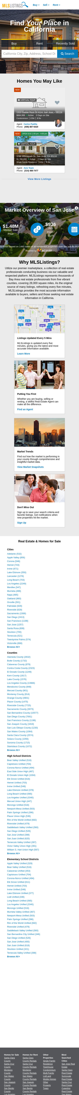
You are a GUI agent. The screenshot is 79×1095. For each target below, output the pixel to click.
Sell (45, 5)
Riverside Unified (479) (18, 823)
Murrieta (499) (14, 591)
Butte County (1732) (17, 660)
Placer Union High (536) (19, 816)
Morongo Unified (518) (18, 805)
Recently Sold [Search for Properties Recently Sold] (65, 43)
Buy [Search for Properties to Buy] (14, 43)
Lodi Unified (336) (16, 897)
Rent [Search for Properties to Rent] (39, 43)
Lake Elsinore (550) (16, 572)
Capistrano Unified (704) (19, 764)
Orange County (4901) (18, 698)
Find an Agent (25, 409)
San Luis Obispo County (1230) (22, 727)
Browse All (13, 647)
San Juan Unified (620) (18, 838)
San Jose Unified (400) (18, 941)
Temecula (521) (14, 635)
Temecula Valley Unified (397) (21, 842)
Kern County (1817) (16, 675)
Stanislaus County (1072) (19, 746)
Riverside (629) (14, 609)
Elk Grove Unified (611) (18, 882)
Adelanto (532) (14, 553)
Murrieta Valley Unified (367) (21, 912)
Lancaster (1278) (15, 576)
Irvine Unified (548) (16, 786)
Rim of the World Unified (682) (22, 820)
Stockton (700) (14, 632)
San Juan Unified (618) (18, 945)
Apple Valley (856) (16, 557)
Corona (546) (13, 561)
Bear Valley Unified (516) (19, 760)
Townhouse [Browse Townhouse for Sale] (48, 1067)
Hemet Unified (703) (17, 782)
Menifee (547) (14, 587)
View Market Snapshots (30, 467)
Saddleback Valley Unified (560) (22, 827)
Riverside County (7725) (19, 705)
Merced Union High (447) (19, 801)
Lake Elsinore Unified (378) (20, 790)
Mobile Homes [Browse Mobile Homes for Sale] (49, 1079)
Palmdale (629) (14, 606)
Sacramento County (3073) (20, 709)
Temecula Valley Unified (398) (21, 953)
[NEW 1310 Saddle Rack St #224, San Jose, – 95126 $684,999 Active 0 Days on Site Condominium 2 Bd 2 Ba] (39, 105)
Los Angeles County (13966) (21, 683)
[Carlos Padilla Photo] (58, 121)
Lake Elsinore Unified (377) (20, 893)
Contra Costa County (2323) (21, 668)
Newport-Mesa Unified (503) (21, 808)
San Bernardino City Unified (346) (23, 934)
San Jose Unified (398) (18, 834)
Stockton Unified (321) (18, 949)
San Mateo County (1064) (19, 731)
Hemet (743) (13, 565)
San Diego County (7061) (19, 716)
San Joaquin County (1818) (20, 724)
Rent (55, 5)
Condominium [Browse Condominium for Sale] (49, 1070)
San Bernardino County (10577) (22, 713)
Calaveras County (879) (18, 664)
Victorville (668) (14, 643)
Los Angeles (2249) (16, 583)
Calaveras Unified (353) (18, 871)
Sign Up (21, 522)
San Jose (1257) (15, 624)
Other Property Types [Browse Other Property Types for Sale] (47, 1085)
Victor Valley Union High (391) (21, 846)
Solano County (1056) (17, 739)
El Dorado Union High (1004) (21, 775)
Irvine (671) (12, 568)
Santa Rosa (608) (15, 628)
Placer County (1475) (17, 701)
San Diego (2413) (15, 617)
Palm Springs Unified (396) (20, 812)
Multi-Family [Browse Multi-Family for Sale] (48, 1073)
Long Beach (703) (16, 580)
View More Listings (39, 179)
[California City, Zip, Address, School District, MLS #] (29, 54)
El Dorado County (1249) (19, 672)
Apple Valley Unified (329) (19, 863)
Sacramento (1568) (16, 613)
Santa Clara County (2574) (20, 735)
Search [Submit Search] (67, 53)
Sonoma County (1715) (18, 742)
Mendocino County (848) (19, 686)
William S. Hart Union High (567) (23, 849)
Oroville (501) (13, 602)
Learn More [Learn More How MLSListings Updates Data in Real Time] (23, 353)
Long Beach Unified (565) (19, 793)
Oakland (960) (14, 598)
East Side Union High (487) (20, 771)
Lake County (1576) (16, 679)
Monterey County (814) (18, 694)
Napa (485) (12, 594)
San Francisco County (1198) (21, 720)
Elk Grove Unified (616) (18, 779)
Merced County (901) (17, 690)
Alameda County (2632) (18, 657)
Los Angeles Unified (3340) (20, 797)
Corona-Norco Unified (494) (20, 767)
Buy (35, 5)
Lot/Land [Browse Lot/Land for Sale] (47, 1076)
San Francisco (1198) (17, 621)
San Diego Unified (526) (19, 831)
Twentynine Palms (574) (19, 639)
